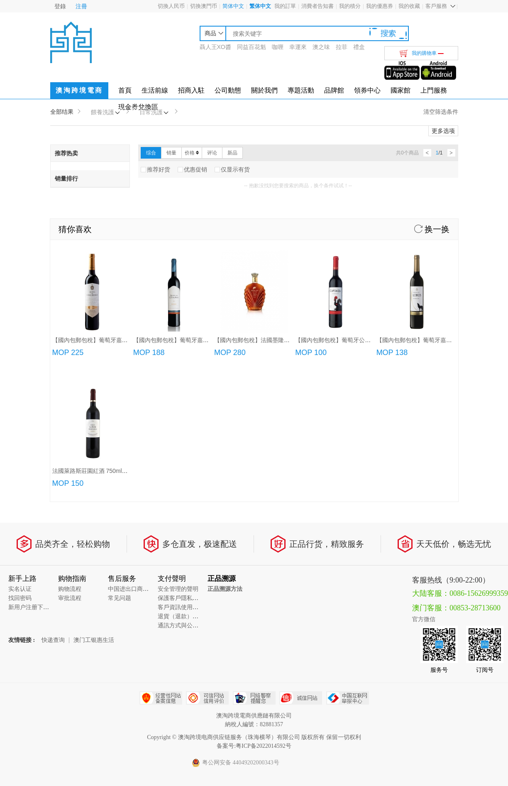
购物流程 (69, 589)
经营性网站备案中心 (160, 698)
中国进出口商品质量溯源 (140, 589)
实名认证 (20, 589)
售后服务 (122, 579)
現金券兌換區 (138, 106)
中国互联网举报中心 (347, 698)
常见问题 (119, 598)
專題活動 (301, 90)
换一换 (432, 229)
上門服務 (433, 90)
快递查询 (53, 640)
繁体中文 (260, 6)
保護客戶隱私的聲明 (184, 598)
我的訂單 (285, 6)
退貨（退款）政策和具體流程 (195, 616)
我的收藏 (409, 6)
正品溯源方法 (225, 589)
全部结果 (61, 111)
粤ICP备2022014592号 (263, 746)
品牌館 (334, 90)
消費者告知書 (317, 6)
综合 (151, 153)
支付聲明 (172, 579)
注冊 (81, 6)
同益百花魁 (251, 46)
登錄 (60, 6)
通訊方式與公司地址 (184, 625)
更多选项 (443, 130)
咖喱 (277, 46)
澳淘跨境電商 (79, 90)
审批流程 (69, 598)
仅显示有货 (232, 169)
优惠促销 (192, 169)
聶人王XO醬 (215, 46)
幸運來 (298, 46)
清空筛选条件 (440, 111)
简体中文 (233, 6)
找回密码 (20, 598)
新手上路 (22, 579)
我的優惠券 (379, 6)
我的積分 (350, 6)
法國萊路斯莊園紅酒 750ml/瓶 (90, 471)
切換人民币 (171, 6)
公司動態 (228, 90)
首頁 (125, 90)
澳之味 (321, 46)
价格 (192, 153)
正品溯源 (222, 579)
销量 (171, 153)
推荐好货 (155, 169)
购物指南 (72, 579)
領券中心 (367, 90)
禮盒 (359, 46)
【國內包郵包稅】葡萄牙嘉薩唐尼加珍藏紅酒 (110, 340)
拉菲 (341, 46)
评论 (212, 153)
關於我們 (264, 90)
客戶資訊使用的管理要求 (190, 607)
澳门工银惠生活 (93, 640)
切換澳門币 (203, 6)
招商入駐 (191, 90)
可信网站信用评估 (207, 698)
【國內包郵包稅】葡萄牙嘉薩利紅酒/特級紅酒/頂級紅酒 (204, 340)
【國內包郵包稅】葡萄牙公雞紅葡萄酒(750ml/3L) (358, 340)
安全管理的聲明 (178, 589)
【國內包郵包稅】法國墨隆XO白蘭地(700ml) (272, 340)
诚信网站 (300, 698)
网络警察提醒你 (254, 698)
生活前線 (155, 90)
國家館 (400, 90)
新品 (232, 153)
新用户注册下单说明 (34, 607)
